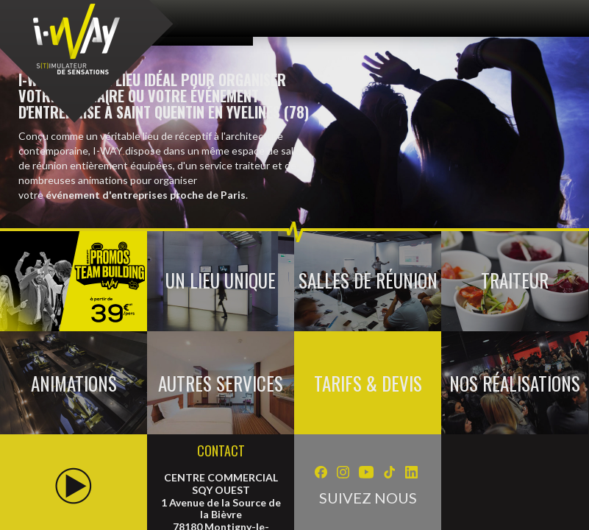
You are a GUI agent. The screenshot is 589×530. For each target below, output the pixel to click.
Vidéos (42, 308)
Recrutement (374, 308)
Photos (106, 308)
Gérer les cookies (480, 308)
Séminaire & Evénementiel (66, 246)
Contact (175, 308)
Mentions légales (269, 308)
